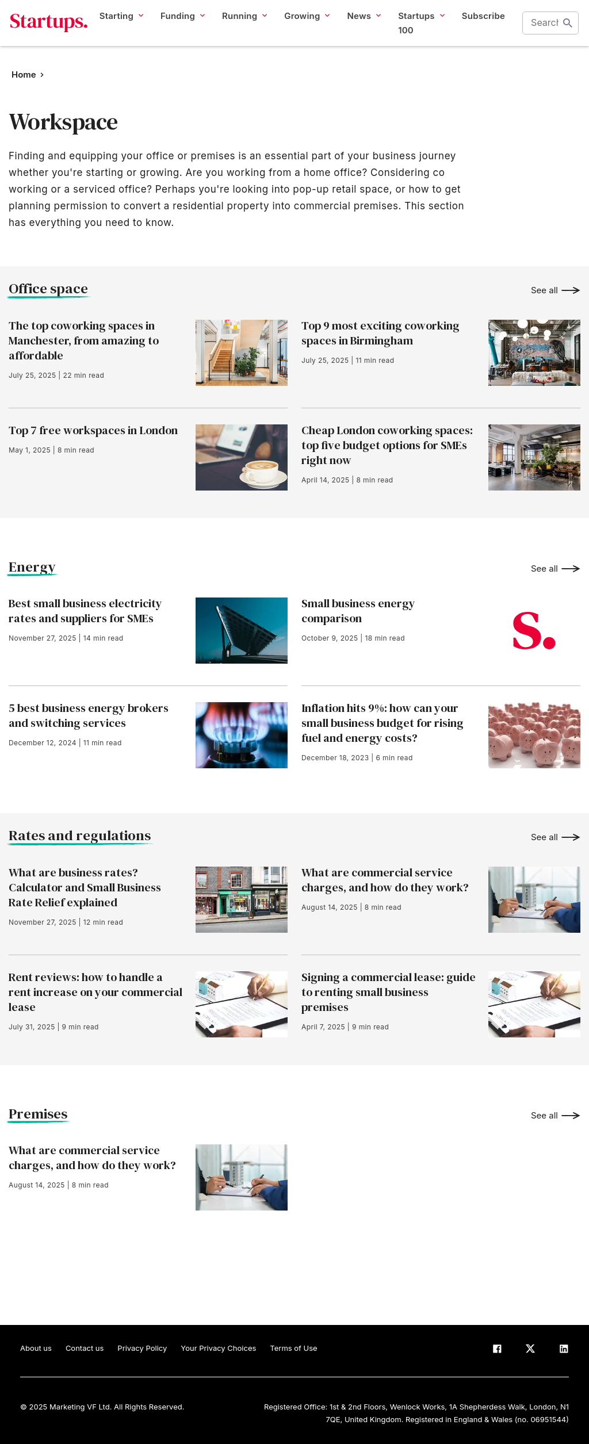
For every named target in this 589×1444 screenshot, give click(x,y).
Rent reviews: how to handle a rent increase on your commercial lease (95, 992)
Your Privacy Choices (218, 1348)
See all (544, 290)
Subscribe (481, 26)
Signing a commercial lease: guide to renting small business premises (388, 992)
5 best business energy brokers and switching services (89, 715)
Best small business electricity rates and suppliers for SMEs (85, 611)
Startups (47, 34)
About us (36, 1348)
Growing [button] (305, 26)
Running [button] (242, 26)
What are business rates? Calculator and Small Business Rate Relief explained (85, 887)
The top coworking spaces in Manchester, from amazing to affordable (84, 340)
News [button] (363, 26)
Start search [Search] (569, 33)
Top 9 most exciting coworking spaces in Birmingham (380, 333)
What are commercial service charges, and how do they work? (385, 880)
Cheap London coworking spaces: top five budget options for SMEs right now (387, 445)
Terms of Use (293, 1348)
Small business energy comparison (358, 611)
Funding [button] (181, 26)
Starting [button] (119, 26)
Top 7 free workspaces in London (93, 430)
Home (24, 74)
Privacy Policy (142, 1348)
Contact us (85, 1348)
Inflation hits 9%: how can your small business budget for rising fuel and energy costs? (382, 722)
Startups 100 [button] (419, 34)
